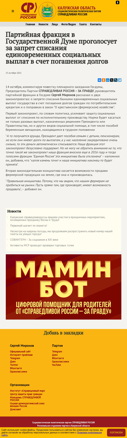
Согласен (116, 432)
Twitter (14, 365)
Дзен (12, 361)
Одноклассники (18, 371)
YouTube (56, 365)
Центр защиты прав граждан (26, 394)
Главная (30, 24)
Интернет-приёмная (21, 355)
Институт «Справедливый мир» (27, 390)
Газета (83, 24)
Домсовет (15, 409)
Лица (55, 24)
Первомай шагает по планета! (27, 226)
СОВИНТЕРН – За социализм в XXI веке (32, 240)
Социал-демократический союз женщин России (27, 404)
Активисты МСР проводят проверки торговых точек (40, 246)
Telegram (15, 358)
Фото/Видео (68, 24)
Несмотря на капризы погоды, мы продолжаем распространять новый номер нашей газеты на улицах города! (60, 233)
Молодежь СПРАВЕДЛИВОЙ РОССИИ (25, 398)
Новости (43, 24)
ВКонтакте (16, 368)
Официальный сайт (20, 351)
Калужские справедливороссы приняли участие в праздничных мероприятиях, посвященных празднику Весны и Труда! (56, 219)
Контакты (96, 24)
